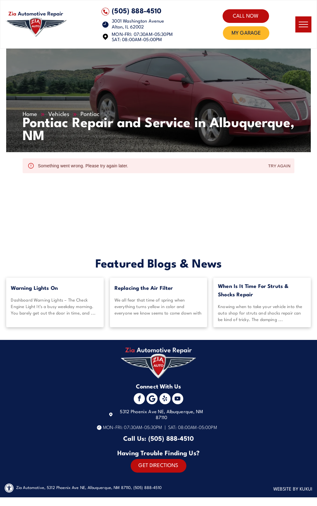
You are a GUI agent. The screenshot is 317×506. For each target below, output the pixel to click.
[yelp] (165, 399)
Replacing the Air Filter (144, 288)
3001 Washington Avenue (138, 21)
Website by (286, 489)
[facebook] (139, 399)
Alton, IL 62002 (128, 27)
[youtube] (177, 399)
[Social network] (152, 399)
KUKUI (306, 489)
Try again (279, 166)
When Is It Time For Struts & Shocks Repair (253, 291)
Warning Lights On (34, 288)
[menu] (303, 24)
